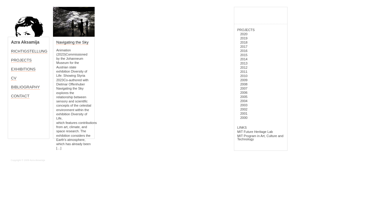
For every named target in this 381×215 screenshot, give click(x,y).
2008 (243, 84)
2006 (243, 92)
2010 (243, 76)
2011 (243, 71)
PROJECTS (246, 30)
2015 (243, 55)
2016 (243, 51)
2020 (243, 34)
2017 (243, 46)
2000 (243, 117)
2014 (243, 59)
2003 (243, 105)
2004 (243, 101)
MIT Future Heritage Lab (255, 131)
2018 (243, 42)
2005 (243, 97)
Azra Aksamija (25, 42)
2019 (243, 38)
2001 (243, 113)
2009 (243, 80)
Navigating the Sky (72, 42)
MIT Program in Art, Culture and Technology (260, 137)
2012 (243, 67)
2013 (243, 63)
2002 (243, 109)
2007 (243, 88)
